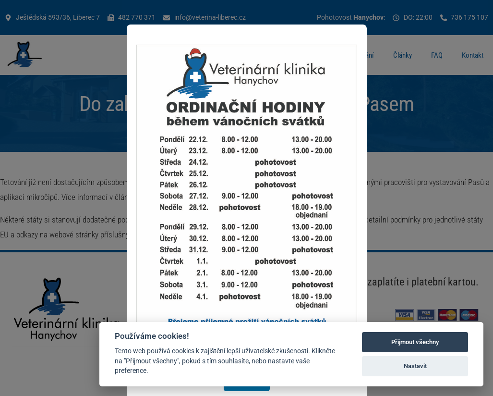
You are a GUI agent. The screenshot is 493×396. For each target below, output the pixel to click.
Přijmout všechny (415, 342)
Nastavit (415, 366)
